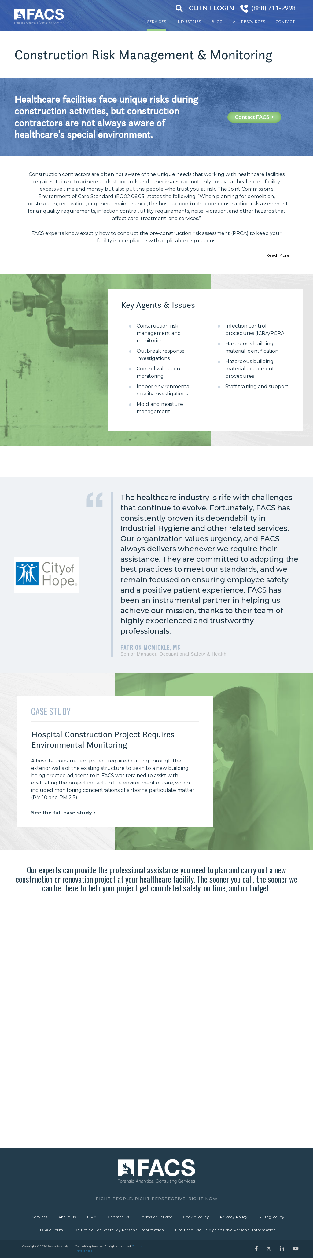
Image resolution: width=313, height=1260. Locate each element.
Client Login (211, 8)
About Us (66, 1217)
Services (156, 22)
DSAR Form (51, 1232)
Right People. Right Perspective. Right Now (157, 1198)
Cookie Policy (197, 1217)
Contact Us (118, 1217)
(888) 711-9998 (274, 8)
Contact (285, 22)
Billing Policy (274, 1217)
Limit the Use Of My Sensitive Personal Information (226, 1232)
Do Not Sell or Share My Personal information (119, 1232)
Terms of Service (157, 1217)
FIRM (91, 1217)
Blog (217, 22)
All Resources (249, 22)
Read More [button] (277, 255)
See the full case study (63, 813)
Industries (189, 22)
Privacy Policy (235, 1217)
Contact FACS (254, 117)
